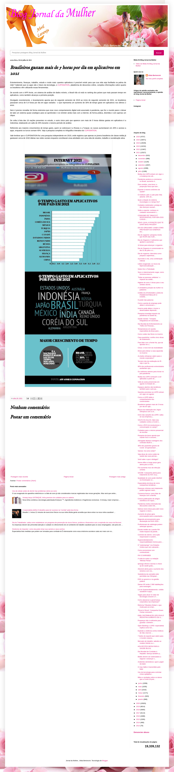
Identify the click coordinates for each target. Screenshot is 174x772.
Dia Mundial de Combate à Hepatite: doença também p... (149, 652)
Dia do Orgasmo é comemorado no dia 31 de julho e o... (150, 249)
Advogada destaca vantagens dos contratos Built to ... (150, 442)
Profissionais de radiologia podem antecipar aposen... (150, 525)
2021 (138, 152)
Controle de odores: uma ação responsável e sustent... (149, 536)
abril (140, 690)
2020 (138, 703)
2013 (138, 726)
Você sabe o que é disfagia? (148, 459)
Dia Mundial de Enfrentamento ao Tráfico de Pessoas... (150, 325)
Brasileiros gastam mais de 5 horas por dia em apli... (150, 405)
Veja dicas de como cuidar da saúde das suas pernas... (148, 455)
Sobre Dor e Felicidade (146, 269)
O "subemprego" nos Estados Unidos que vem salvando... (149, 546)
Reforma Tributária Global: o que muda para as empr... (150, 606)
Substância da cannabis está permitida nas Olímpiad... (148, 575)
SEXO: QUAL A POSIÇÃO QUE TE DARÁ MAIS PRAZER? (150, 223)
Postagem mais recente (19, 477)
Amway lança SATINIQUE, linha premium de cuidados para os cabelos (48, 497)
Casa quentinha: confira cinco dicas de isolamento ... (151, 338)
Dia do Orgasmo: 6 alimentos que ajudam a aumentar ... (150, 241)
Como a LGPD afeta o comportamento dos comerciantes (146, 399)
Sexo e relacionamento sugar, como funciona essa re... (151, 273)
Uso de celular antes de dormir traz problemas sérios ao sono (34, 491)
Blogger (105, 761)
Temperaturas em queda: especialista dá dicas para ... (149, 330)
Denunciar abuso (141, 732)
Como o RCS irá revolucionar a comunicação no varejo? (149, 426)
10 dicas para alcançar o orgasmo (150, 245)
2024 (138, 143)
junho (140, 683)
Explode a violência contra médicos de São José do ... (150, 632)
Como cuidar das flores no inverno (150, 334)
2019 (138, 706)
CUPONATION (63, 85)
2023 (138, 146)
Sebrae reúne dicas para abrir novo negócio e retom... (150, 510)
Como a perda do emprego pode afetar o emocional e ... (149, 304)
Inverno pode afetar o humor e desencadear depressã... (149, 309)
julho (140, 171)
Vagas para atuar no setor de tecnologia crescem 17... (148, 596)
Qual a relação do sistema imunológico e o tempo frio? (149, 201)
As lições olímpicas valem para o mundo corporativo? (150, 357)
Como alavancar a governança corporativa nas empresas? (149, 601)
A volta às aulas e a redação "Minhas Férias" (148, 560)
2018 (138, 710)
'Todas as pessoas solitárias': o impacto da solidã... (149, 278)
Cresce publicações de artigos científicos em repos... (149, 500)
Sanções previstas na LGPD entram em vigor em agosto (151, 393)
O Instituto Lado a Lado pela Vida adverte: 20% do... (150, 196)
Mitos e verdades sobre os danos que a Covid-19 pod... (150, 678)
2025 (138, 140)
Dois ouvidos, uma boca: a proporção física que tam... (148, 185)
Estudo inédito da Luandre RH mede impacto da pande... (149, 531)
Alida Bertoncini (154, 75)
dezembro (142, 155)
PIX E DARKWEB (144, 555)
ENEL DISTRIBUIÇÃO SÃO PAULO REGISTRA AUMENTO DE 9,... (151, 616)
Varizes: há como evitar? (147, 451)
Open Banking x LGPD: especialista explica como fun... (151, 627)
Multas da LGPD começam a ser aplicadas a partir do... (149, 378)
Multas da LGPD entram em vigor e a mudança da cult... (150, 175)
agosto (141, 168)
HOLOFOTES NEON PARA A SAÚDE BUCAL (148, 647)
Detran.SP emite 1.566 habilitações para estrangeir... (150, 585)
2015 (138, 719)
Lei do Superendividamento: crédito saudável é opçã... (151, 591)
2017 (138, 713)
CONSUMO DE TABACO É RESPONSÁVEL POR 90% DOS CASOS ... (151, 217)
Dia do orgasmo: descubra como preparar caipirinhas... (149, 254)
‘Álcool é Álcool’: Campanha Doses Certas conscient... (150, 611)
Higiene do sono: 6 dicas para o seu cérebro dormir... (151, 283)
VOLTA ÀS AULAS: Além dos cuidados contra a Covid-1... (149, 421)
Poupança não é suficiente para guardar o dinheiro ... (149, 621)
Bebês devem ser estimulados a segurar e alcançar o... (149, 658)
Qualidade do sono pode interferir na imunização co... (150, 479)
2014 (138, 722)
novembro (142, 159)
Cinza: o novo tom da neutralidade (150, 348)
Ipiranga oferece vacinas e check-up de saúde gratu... (150, 565)
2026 (138, 137)
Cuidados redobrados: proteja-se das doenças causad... (150, 206)
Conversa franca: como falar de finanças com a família (149, 494)
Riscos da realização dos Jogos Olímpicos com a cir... (149, 411)
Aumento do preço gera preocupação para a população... (151, 515)
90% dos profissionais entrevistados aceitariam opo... (151, 367)
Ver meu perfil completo (154, 79)
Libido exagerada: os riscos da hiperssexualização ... (149, 265)
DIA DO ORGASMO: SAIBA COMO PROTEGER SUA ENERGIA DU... (150, 230)
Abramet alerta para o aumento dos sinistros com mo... (151, 570)
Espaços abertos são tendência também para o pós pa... (149, 388)
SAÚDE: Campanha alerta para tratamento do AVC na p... (149, 474)
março (140, 693)
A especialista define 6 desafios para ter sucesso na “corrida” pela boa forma (50, 510)
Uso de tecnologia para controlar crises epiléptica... (149, 673)
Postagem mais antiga (117, 477)
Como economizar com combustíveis (146, 551)
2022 (138, 149)
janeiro (141, 699)
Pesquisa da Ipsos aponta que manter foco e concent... (149, 436)
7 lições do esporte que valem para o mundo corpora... (150, 637)
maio (140, 687)
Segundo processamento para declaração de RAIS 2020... (149, 520)
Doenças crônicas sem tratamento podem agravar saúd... (150, 489)
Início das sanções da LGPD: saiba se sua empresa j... (150, 416)
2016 (138, 716)
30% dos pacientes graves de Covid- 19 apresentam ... (148, 447)
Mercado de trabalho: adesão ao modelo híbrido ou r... (149, 642)
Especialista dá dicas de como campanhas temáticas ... (149, 484)
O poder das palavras (145, 300)
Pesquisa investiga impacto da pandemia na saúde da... (149, 315)
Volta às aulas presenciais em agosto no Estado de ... (148, 383)
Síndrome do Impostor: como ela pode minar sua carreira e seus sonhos (38, 529)
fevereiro (141, 696)
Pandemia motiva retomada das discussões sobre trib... (149, 505)
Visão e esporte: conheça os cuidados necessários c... (148, 211)
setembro (142, 165)
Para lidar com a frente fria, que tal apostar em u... (150, 344)
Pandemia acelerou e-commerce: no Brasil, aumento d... (150, 180)
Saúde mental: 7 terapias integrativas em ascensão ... (149, 320)
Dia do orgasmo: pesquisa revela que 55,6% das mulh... (150, 236)
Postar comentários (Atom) (26, 481)
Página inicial (69, 477)
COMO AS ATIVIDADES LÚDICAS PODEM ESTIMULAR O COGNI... (150, 295)
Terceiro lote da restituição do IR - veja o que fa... (150, 362)
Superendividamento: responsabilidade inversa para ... (150, 541)
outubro (141, 162)
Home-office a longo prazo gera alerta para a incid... (149, 463)
